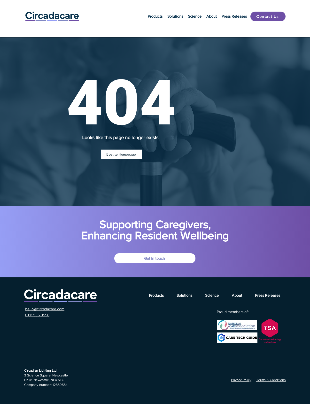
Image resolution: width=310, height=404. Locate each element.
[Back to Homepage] (121, 154)
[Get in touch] (154, 258)
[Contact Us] (268, 16)
